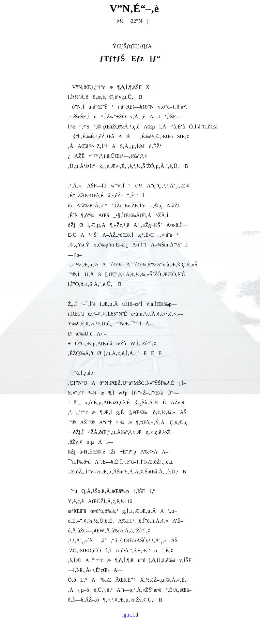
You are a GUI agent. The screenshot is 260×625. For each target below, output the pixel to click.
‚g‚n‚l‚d (130, 615)
